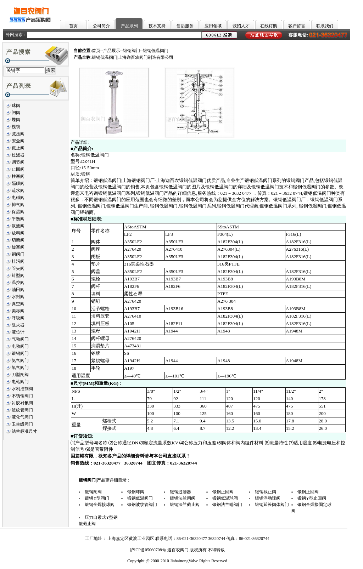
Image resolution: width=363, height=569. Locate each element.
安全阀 (18, 140)
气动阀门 (20, 339)
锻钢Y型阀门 (97, 498)
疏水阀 (18, 190)
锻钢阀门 (20, 353)
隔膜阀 (18, 183)
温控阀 (18, 282)
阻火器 (18, 325)
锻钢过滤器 (180, 491)
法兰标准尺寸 (24, 431)
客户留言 (296, 25)
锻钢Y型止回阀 (311, 498)
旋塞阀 (18, 247)
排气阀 (18, 204)
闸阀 (16, 112)
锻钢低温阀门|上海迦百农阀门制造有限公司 (132, 57)
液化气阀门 (22, 417)
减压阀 (18, 133)
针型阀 (18, 275)
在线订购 (268, 25)
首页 (73, 25)
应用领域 (213, 25)
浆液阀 (18, 225)
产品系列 (129, 25)
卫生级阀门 (22, 424)
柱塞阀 (18, 176)
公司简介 (101, 25)
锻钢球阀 (135, 491)
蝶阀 (16, 119)
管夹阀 (18, 268)
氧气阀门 (20, 367)
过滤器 (18, 155)
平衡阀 (18, 218)
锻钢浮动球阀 (267, 498)
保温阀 (18, 211)
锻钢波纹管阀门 (142, 504)
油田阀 (18, 289)
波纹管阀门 (22, 410)
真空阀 (18, 303)
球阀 (16, 105)
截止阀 (18, 148)
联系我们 (324, 25)
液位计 (18, 332)
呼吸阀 (18, 317)
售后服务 (185, 25)
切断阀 (18, 240)
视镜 (16, 126)
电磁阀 (18, 197)
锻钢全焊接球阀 (100, 504)
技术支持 (157, 25)
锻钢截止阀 (265, 491)
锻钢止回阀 (223, 491)
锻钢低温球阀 (225, 498)
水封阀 (18, 296)
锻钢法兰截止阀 (185, 504)
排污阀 (18, 261)
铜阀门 (18, 254)
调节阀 (18, 162)
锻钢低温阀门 (140, 498)
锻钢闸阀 (93, 491)
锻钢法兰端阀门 (227, 504)
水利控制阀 (22, 388)
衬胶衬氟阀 (22, 402)
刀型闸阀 (20, 374)
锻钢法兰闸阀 (182, 498)
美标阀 (18, 310)
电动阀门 (20, 346)
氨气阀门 (20, 360)
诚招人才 (241, 25)
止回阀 (18, 169)
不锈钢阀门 (22, 395)
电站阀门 (20, 381)
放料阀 (18, 233)
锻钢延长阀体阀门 (272, 504)
